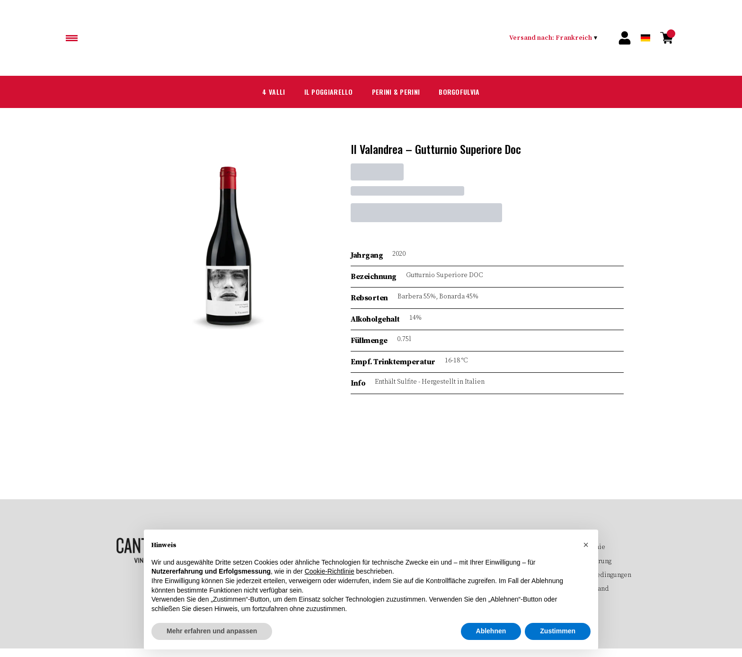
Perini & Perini (397, 92)
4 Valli (261, 92)
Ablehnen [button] (491, 631)
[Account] (624, 38)
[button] (585, 544)
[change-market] (555, 38)
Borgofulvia (468, 92)
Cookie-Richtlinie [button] (329, 572)
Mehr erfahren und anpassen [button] (212, 631)
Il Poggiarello (321, 92)
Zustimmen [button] (557, 631)
